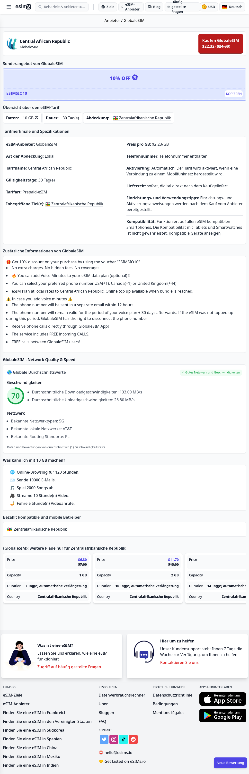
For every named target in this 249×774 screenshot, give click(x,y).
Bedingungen (165, 704)
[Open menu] (9, 7)
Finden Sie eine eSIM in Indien (31, 765)
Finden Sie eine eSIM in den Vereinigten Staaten (47, 721)
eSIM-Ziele (12, 695)
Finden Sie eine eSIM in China (30, 747)
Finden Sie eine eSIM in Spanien (32, 739)
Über (103, 704)
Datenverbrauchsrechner (122, 695)
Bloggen (106, 712)
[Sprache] (232, 6)
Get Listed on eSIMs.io (122, 761)
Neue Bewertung (230, 762)
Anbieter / (114, 20)
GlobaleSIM (134, 20)
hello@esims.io (116, 752)
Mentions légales (168, 712)
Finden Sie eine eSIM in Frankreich (34, 712)
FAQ (102, 721)
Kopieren (234, 93)
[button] (211, 373)
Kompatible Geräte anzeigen (195, 233)
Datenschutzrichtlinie (172, 695)
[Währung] (209, 6)
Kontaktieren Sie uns (179, 662)
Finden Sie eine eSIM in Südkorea (33, 730)
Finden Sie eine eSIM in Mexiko (31, 756)
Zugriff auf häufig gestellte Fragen (69, 666)
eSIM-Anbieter (16, 704)
